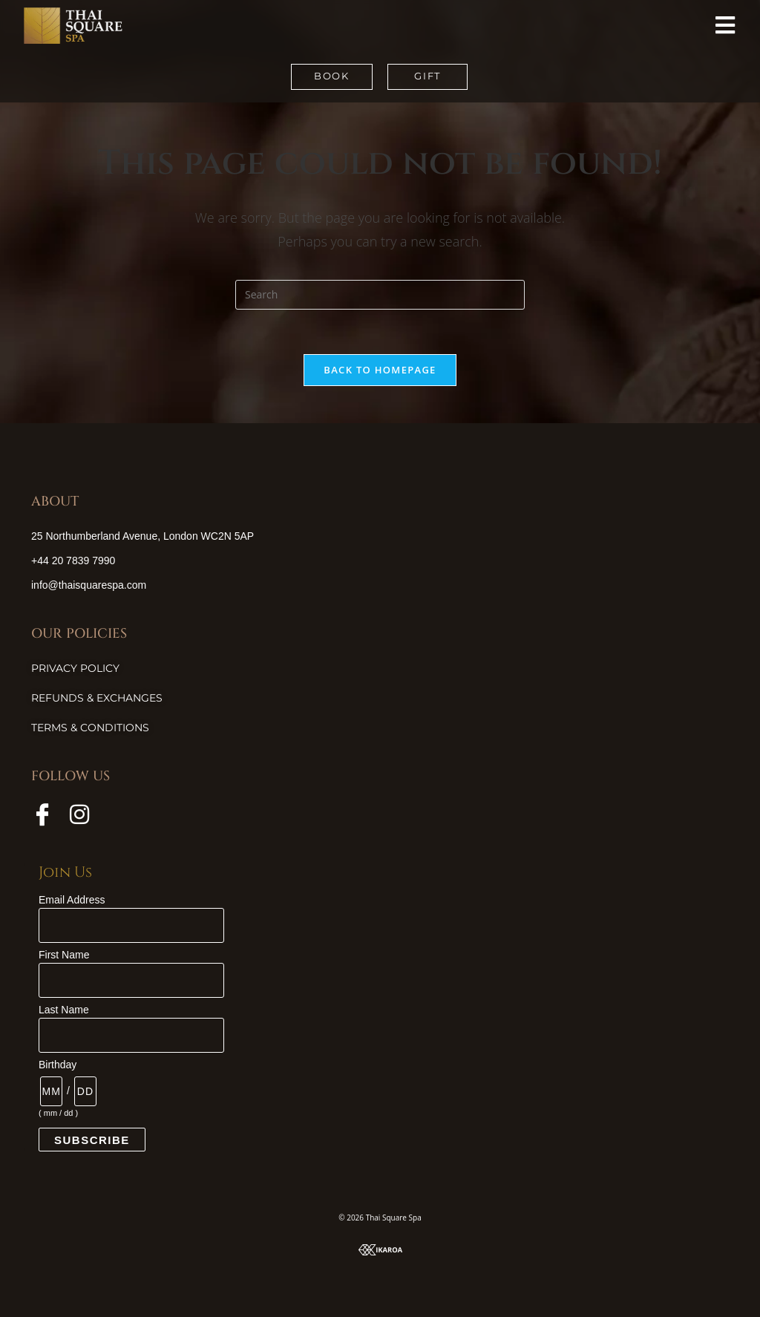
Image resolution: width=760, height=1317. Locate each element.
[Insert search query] (380, 295)
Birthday (57, 1065)
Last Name (64, 1010)
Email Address (72, 900)
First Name (64, 955)
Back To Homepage (380, 369)
